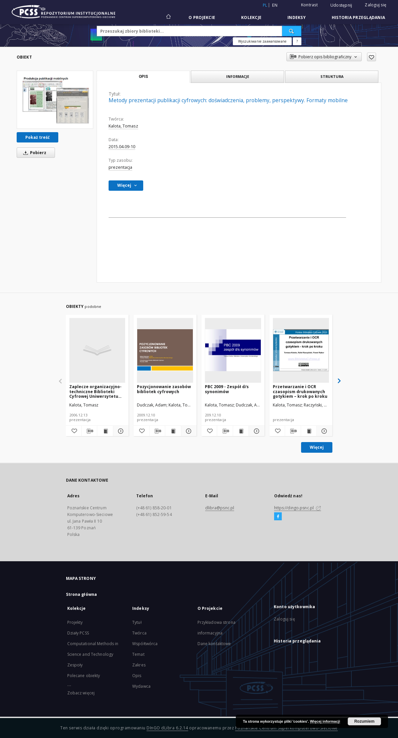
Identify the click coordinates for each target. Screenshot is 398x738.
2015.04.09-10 (122, 146)
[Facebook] (278, 517)
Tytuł (137, 622)
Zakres (139, 665)
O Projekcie (202, 17)
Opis (136, 675)
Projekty (75, 622)
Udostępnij (341, 5)
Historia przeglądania (358, 17)
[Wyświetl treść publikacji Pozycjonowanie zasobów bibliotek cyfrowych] (173, 431)
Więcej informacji (325, 721)
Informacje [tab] (237, 76)
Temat (138, 654)
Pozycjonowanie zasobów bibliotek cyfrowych (164, 389)
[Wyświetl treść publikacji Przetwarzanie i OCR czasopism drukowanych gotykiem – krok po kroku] (308, 431)
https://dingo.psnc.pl (297, 508)
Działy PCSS (78, 633)
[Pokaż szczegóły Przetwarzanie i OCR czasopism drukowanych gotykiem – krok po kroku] (323, 431)
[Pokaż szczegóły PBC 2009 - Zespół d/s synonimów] (255, 431)
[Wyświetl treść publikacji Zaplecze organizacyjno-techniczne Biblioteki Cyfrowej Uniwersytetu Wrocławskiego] (105, 431)
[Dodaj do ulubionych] (371, 57)
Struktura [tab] (331, 76)
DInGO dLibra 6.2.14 (167, 728)
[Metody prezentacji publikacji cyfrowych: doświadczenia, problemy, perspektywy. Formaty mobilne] (55, 99)
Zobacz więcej (81, 693)
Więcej (317, 447)
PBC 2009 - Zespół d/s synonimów (227, 389)
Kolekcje (251, 17)
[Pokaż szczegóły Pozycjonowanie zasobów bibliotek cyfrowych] (188, 431)
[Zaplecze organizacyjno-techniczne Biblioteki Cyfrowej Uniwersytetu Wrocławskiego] (97, 350)
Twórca (139, 633)
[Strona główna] (168, 17)
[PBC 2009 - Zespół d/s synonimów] (233, 350)
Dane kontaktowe (214, 643)
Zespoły (75, 665)
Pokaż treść (37, 137)
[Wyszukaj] (291, 31)
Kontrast (309, 5)
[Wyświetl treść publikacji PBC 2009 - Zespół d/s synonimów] (240, 431)
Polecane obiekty (83, 675)
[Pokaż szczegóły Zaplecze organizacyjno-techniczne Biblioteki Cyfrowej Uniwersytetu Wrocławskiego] (120, 431)
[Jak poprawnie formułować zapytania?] (297, 41)
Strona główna (81, 594)
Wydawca (141, 686)
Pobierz (33, 152)
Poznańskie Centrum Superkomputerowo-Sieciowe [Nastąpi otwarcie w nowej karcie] (286, 728)
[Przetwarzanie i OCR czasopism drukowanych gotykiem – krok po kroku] (301, 350)
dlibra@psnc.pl (219, 508)
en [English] (274, 5)
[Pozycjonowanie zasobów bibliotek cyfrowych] (165, 350)
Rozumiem (364, 721)
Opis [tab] (143, 76)
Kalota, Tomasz (123, 126)
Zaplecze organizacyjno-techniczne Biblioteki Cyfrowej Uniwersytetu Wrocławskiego (95, 391)
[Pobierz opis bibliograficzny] (89, 431)
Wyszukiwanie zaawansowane (262, 41)
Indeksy (296, 17)
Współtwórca (145, 643)
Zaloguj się (375, 5)
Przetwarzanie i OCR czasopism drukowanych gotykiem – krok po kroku (300, 391)
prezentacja (120, 167)
